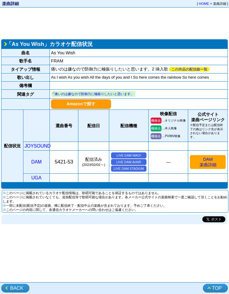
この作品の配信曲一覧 (189, 69)
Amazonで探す (81, 103)
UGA (37, 177)
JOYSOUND (38, 145)
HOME (204, 3)
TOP (217, 288)
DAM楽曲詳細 (208, 162)
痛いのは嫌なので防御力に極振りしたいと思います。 (94, 94)
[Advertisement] (114, 22)
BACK (16, 288)
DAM (36, 161)
